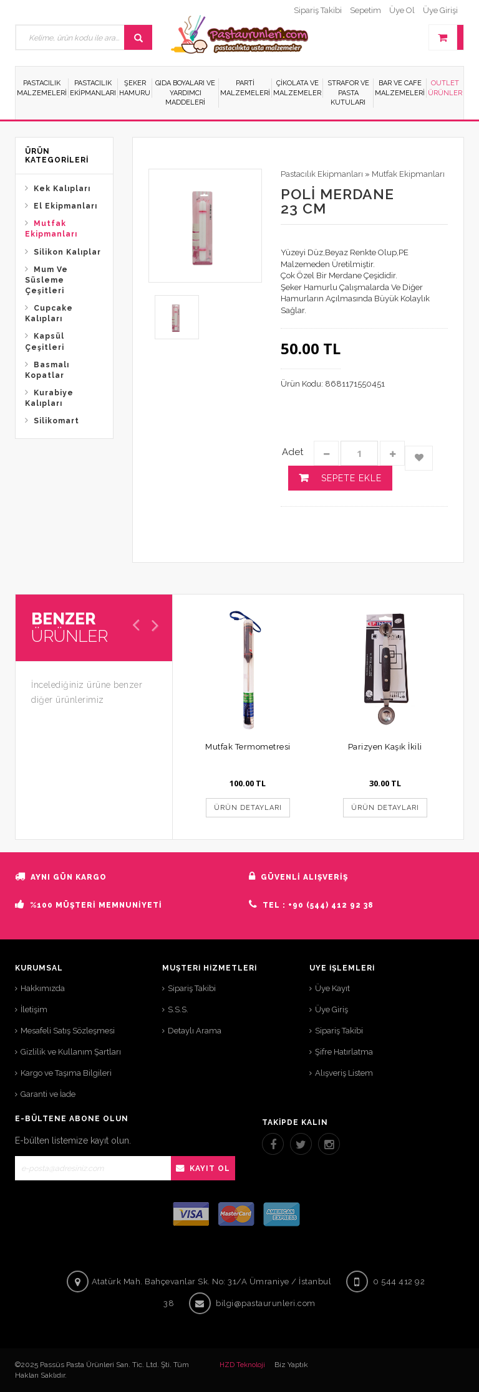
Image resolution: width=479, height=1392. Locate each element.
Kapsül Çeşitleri (44, 341)
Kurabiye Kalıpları (49, 398)
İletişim (34, 1009)
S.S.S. (178, 1009)
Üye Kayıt (332, 988)
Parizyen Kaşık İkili (385, 746)
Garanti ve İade (48, 1094)
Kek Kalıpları (62, 188)
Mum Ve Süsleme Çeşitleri (46, 280)
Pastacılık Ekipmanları (322, 174)
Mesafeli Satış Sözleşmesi (68, 1030)
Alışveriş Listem (344, 1073)
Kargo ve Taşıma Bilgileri (66, 1073)
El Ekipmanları (65, 206)
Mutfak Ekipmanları (51, 228)
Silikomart (56, 420)
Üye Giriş (331, 1009)
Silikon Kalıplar (67, 252)
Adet (292, 452)
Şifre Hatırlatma (344, 1051)
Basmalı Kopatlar (47, 370)
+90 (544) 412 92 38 (331, 905)
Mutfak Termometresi (248, 746)
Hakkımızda (43, 988)
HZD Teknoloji (242, 1365)
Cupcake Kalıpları (49, 313)
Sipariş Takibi (192, 988)
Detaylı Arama (194, 1030)
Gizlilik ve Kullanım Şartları (71, 1051)
